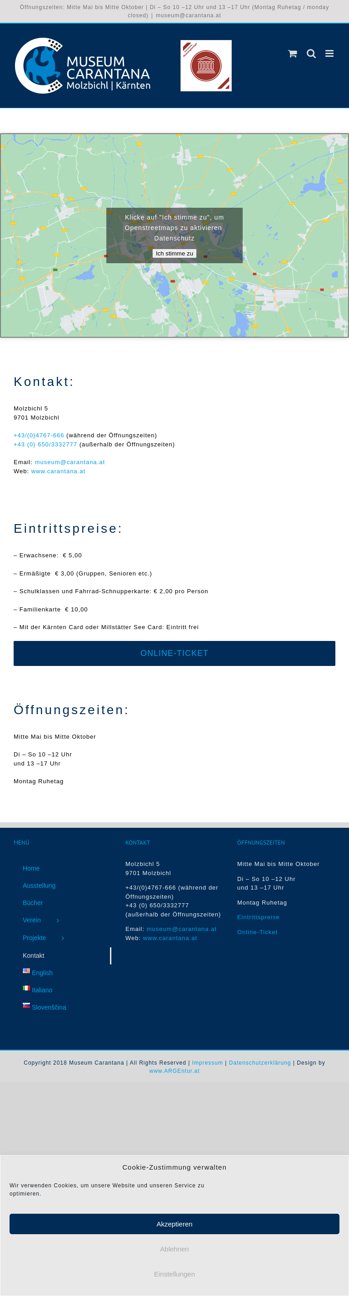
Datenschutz (175, 238)
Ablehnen (174, 1252)
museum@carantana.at (188, 15)
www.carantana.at (58, 471)
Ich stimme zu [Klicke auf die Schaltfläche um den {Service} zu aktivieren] (174, 253)
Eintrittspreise (258, 917)
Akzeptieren (174, 1227)
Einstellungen (174, 1277)
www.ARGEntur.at (174, 1071)
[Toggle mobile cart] (293, 53)
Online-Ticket (257, 932)
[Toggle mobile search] (311, 53)
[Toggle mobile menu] (330, 53)
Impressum (207, 1063)
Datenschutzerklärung (260, 1063)
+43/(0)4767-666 (40, 435)
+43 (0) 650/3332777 (45, 444)
